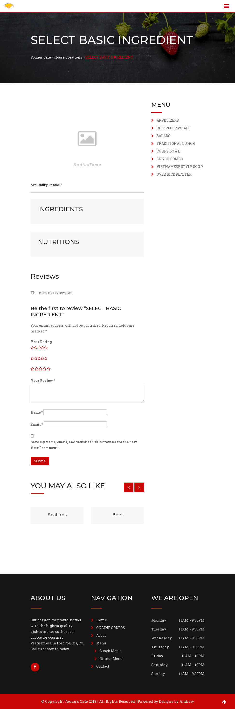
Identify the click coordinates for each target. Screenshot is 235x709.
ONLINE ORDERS (110, 627)
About (101, 635)
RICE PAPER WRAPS (174, 128)
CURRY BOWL (168, 151)
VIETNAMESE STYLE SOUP (180, 166)
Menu (101, 643)
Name (37, 412)
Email (37, 424)
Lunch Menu (110, 651)
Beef (117, 514)
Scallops (57, 514)
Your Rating (41, 341)
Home (101, 620)
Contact (102, 666)
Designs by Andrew (176, 701)
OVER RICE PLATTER (174, 174)
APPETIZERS (168, 120)
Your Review (43, 380)
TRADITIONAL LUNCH (176, 143)
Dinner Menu (111, 658)
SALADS (163, 135)
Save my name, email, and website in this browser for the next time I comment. (84, 445)
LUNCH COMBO (170, 159)
